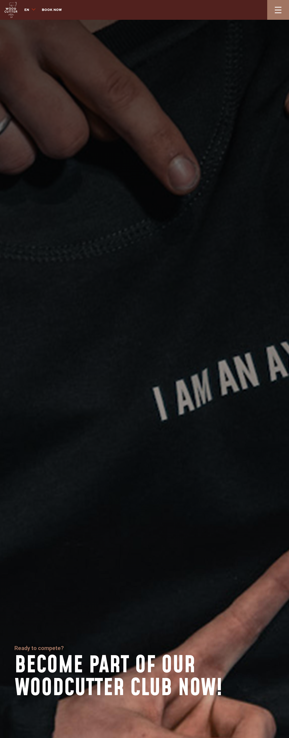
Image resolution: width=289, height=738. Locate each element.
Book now (52, 10)
